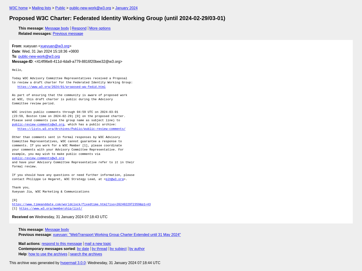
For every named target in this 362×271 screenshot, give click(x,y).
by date (83, 249)
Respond (79, 28)
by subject (118, 249)
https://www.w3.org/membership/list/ (50, 209)
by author (137, 249)
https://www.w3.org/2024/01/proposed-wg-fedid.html (61, 87)
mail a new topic (98, 244)
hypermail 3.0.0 (72, 263)
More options (100, 28)
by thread (99, 249)
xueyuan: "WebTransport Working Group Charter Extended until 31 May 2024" (117, 235)
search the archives (86, 254)
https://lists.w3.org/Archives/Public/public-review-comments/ (71, 129)
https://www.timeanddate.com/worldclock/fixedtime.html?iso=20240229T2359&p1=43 (81, 204)
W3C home (18, 8)
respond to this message (62, 244)
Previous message (68, 34)
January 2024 (126, 8)
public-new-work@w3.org (90, 8)
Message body (57, 28)
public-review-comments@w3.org (38, 125)
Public (60, 8)
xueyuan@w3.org (54, 46)
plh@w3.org (115, 179)
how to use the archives (48, 254)
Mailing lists (41, 8)
